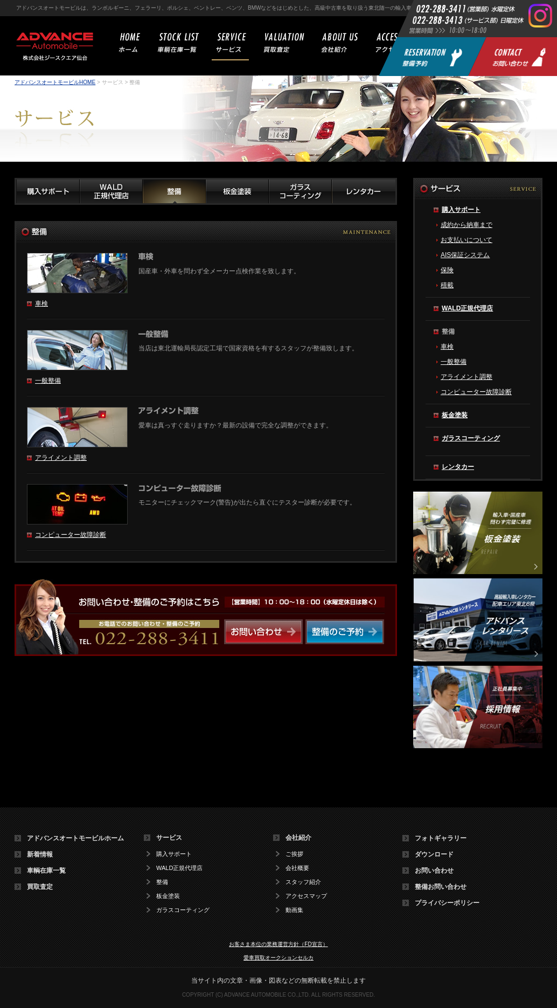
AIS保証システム (465, 255)
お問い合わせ (434, 870)
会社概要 (297, 868)
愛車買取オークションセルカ (278, 958)
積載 (447, 285)
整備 (162, 882)
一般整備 (48, 380)
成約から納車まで (466, 225)
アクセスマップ (306, 896)
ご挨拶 (294, 854)
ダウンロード (434, 854)
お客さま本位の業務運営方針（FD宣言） (278, 944)
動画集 (294, 910)
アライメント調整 (61, 457)
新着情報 (40, 854)
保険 (447, 270)
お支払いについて (466, 240)
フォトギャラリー (441, 838)
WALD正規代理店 (467, 308)
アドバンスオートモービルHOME (55, 82)
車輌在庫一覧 (46, 870)
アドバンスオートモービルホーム (75, 838)
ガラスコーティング (471, 438)
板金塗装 (455, 415)
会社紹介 (298, 837)
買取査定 (40, 886)
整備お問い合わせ (441, 886)
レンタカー (458, 467)
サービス (169, 837)
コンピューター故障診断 (70, 534)
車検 (41, 303)
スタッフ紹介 (303, 882)
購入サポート (461, 209)
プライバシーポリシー (447, 903)
